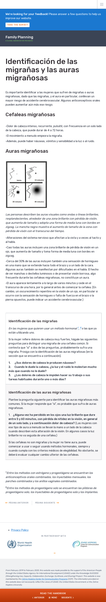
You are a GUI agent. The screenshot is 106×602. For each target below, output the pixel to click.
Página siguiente (45, 503)
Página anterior (19, 503)
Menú (101, 4)
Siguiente (66, 597)
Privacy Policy (20, 531)
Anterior (39, 597)
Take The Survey (17, 25)
